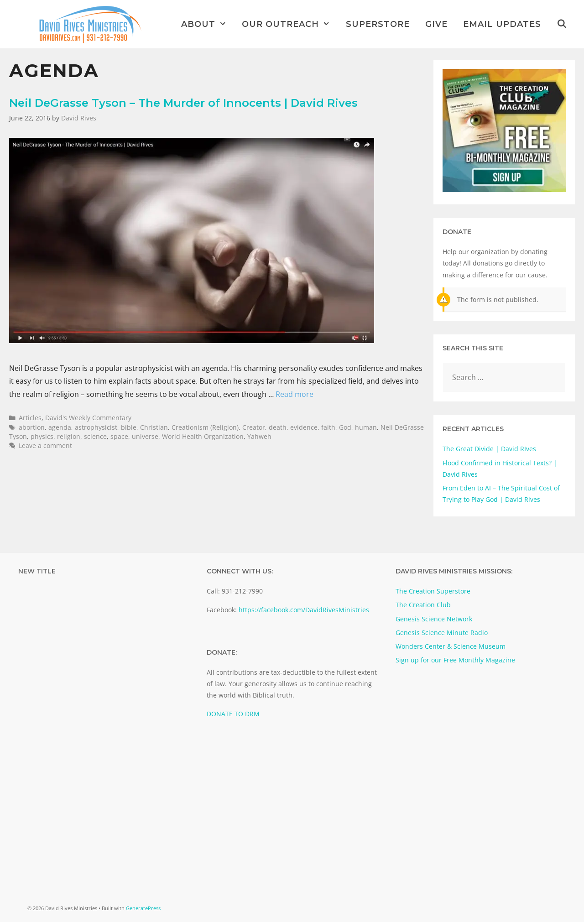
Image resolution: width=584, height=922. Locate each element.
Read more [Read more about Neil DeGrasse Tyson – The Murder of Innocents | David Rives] (294, 394)
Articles (30, 417)
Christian (154, 427)
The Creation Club (423, 604)
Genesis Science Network (434, 619)
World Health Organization (203, 436)
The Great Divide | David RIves (489, 448)
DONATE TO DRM (233, 713)
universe (145, 436)
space (119, 436)
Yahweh (259, 436)
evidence (304, 427)
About (207, 24)
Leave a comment (45, 445)
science (95, 436)
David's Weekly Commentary (88, 417)
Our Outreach (290, 24)
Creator (253, 427)
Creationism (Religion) (205, 427)
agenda (59, 427)
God (345, 427)
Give (436, 24)
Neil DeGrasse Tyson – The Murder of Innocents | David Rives (183, 102)
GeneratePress (143, 908)
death (278, 427)
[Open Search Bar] (562, 24)
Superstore (378, 24)
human (366, 427)
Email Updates (502, 24)
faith (328, 427)
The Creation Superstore (433, 591)
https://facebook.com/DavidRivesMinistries (304, 609)
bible (128, 427)
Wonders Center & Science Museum (451, 646)
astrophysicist (96, 427)
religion (68, 436)
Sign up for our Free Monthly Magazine (455, 660)
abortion (32, 427)
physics (42, 436)
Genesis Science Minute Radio (442, 632)
